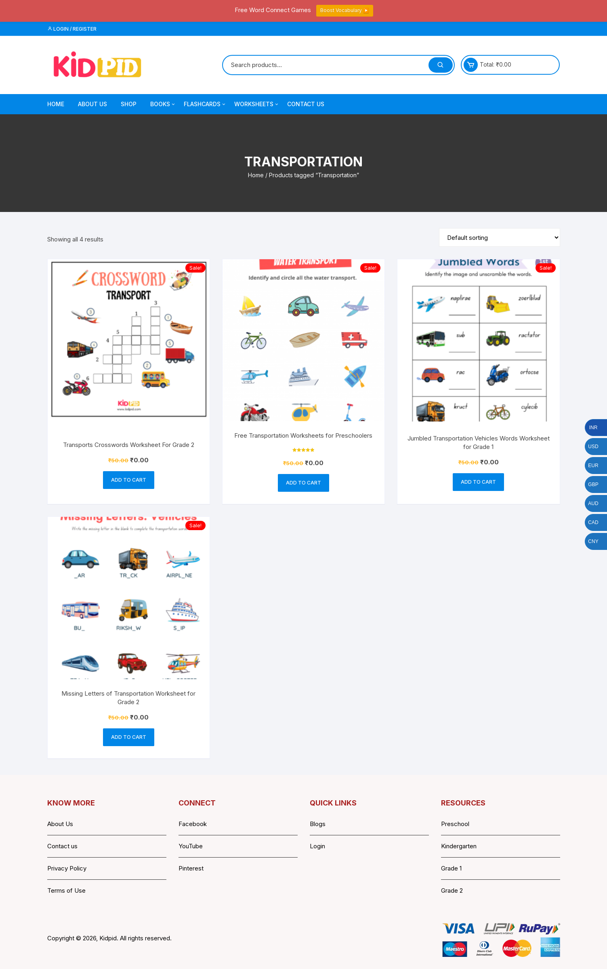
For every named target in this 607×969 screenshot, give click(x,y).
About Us (92, 104)
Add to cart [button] (128, 480)
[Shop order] (499, 237)
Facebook (193, 824)
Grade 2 (452, 890)
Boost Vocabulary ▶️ (344, 10)
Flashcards (205, 104)
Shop (129, 104)
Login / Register (72, 29)
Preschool (455, 824)
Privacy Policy (66, 868)
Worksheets (256, 104)
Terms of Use (66, 890)
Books (163, 104)
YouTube (191, 846)
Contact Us (305, 104)
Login (317, 846)
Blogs (318, 824)
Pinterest (191, 868)
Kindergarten (459, 846)
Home (55, 104)
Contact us (62, 846)
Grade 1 (451, 868)
